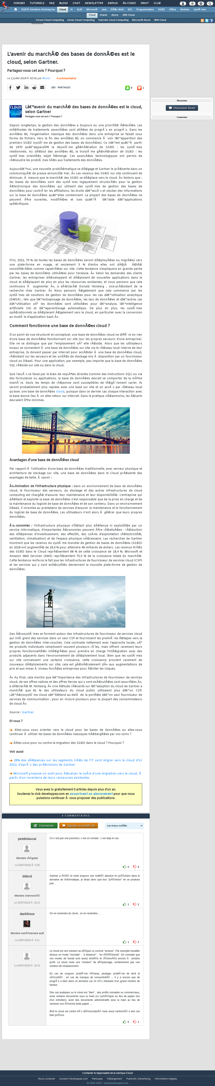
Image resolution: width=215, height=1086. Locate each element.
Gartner (28, 715)
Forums (19, 3)
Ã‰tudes (129, 3)
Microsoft (91, 9)
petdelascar (27, 846)
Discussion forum (182, 108)
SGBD (161, 9)
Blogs (63, 3)
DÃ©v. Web (117, 9)
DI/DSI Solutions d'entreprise (38, 9)
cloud (60, 394)
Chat (76, 3)
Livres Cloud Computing (81, 20)
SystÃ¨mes (200, 9)
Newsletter (94, 3)
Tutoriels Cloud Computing (113, 20)
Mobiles (184, 9)
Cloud (62, 9)
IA (71, 9)
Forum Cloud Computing (50, 20)
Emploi (112, 3)
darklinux (27, 922)
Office (172, 9)
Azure (114, 15)
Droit (144, 3)
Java (104, 9)
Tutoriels (37, 3)
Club (157, 3)
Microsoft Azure (141, 20)
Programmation (145, 9)
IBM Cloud (128, 15)
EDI (130, 9)
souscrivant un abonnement (91, 797)
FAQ (52, 3)
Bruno (46, 81)
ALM (79, 9)
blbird (27, 884)
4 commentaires (66, 81)
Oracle (103, 15)
